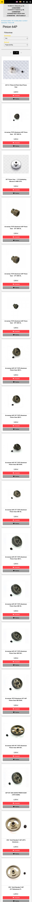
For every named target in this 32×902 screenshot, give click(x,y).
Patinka (16, 99)
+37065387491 (16, 11)
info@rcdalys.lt (20, 15)
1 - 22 (16, 53)
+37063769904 (16, 8)
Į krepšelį (15, 95)
